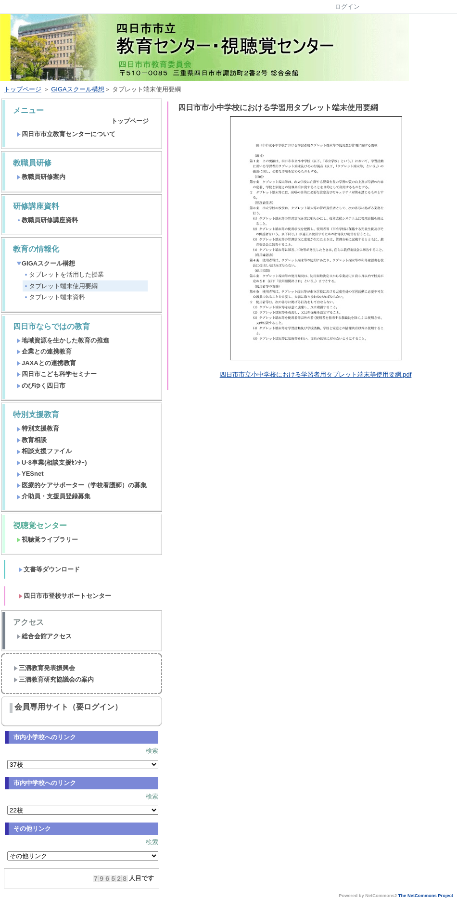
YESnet (30, 473)
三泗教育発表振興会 (44, 667)
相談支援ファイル (44, 451)
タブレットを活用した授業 (64, 274)
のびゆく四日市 (40, 385)
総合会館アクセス (44, 636)
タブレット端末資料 (54, 297)
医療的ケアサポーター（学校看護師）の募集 (81, 485)
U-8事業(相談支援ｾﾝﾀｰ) (51, 462)
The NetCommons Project (425, 895)
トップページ (22, 89)
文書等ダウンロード (49, 569)
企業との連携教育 (44, 351)
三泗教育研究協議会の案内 (53, 679)
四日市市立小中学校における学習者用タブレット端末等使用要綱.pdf (316, 374)
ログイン (347, 6)
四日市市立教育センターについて (65, 134)
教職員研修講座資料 (47, 220)
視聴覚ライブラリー (47, 539)
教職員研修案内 (40, 176)
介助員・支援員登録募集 (53, 496)
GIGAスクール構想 (77, 89)
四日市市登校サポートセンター (64, 595)
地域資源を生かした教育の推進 (62, 340)
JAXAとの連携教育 (46, 363)
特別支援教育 (37, 428)
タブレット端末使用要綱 (61, 286)
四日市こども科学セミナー (56, 374)
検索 (152, 750)
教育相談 (31, 439)
